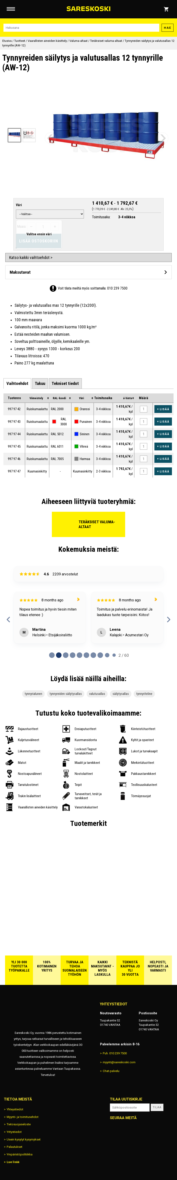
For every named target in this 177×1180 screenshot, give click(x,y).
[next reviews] (168, 619)
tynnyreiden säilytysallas (66, 694)
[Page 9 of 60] (114, 655)
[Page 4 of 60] (79, 655)
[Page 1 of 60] (58, 655)
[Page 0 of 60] (51, 655)
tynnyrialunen (33, 694)
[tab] (17, 383)
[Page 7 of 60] (100, 655)
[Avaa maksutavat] (88, 272)
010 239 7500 (117, 288)
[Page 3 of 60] (72, 655)
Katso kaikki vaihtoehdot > (30, 257)
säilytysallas (120, 694)
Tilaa (157, 1107)
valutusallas (97, 694)
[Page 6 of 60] (93, 655)
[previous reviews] (8, 619)
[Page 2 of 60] (65, 655)
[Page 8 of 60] (107, 655)
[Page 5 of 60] (86, 655)
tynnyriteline (144, 694)
